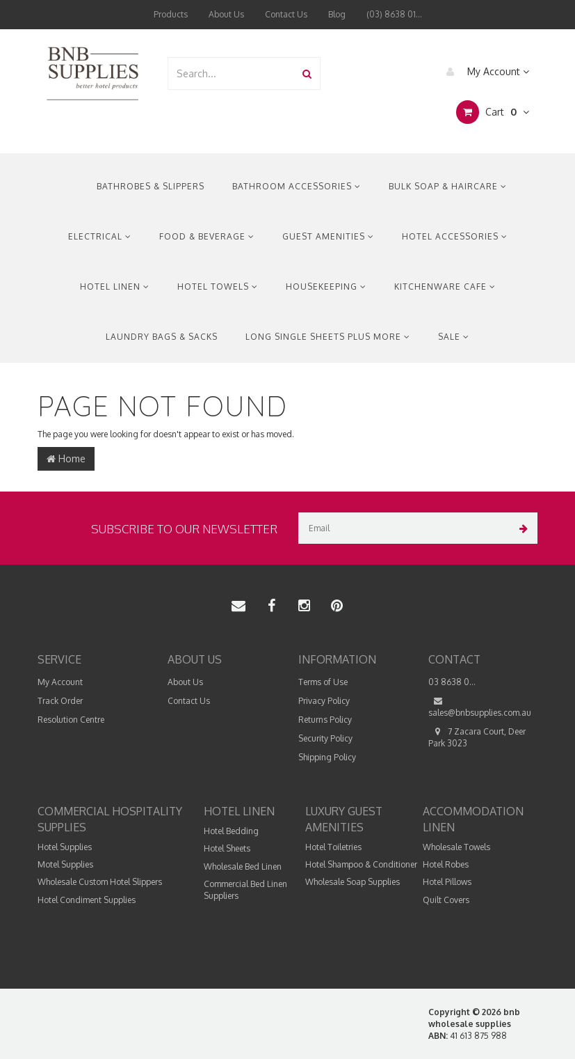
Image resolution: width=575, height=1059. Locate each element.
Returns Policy (325, 719)
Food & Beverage (206, 236)
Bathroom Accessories (296, 186)
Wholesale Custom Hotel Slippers (100, 882)
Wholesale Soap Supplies (352, 882)
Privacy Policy (324, 701)
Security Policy (325, 738)
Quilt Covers (446, 900)
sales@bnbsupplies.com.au (479, 706)
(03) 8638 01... (394, 14)
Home (66, 458)
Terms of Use (323, 682)
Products (171, 14)
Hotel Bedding (231, 831)
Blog (337, 14)
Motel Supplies (65, 864)
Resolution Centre (71, 719)
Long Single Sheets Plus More (327, 336)
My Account (484, 72)
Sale (453, 336)
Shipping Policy (327, 757)
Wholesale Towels (456, 847)
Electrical (99, 236)
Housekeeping (326, 286)
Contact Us (286, 14)
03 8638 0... (452, 682)
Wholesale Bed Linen (243, 866)
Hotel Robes (446, 864)
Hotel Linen (114, 286)
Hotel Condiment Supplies (87, 900)
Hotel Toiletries (333, 847)
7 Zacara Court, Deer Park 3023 (477, 736)
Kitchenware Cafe (445, 286)
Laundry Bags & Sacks (162, 336)
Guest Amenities (328, 236)
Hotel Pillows (447, 882)
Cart (492, 112)
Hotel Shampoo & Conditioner (361, 864)
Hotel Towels (217, 286)
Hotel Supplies (65, 847)
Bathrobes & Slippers (150, 186)
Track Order (60, 701)
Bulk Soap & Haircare (448, 186)
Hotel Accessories (455, 236)
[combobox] (231, 73)
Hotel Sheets (227, 848)
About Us (226, 14)
